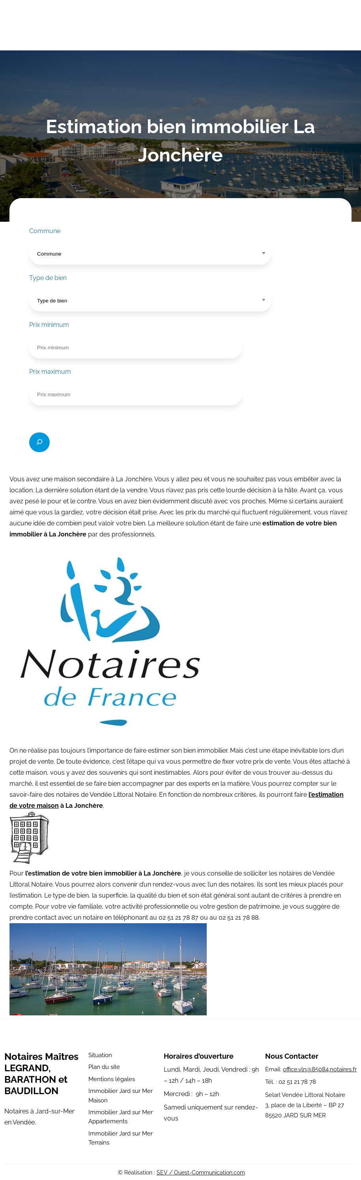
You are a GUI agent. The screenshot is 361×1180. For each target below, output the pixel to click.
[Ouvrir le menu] (346, 27)
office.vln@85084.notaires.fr (320, 1069)
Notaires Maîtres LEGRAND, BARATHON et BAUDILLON (41, 1074)
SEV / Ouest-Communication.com (201, 1172)
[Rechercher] (39, 442)
